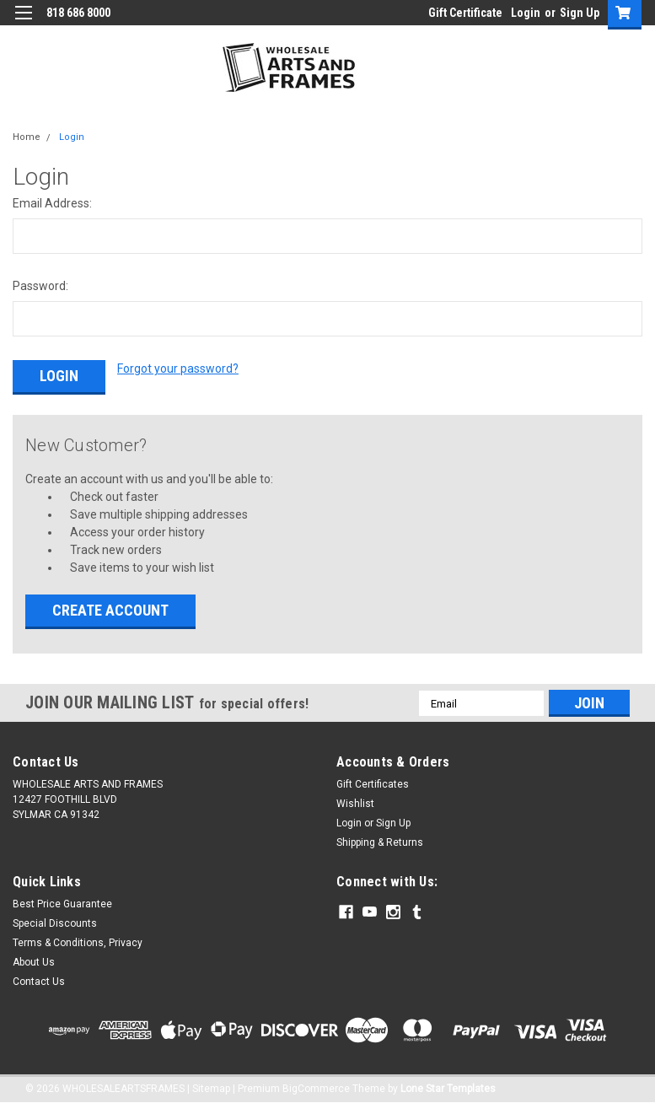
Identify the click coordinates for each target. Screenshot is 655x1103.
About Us (34, 960)
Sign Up (579, 12)
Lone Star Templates (448, 1086)
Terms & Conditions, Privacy (77, 940)
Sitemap (211, 1086)
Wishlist (355, 801)
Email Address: (52, 203)
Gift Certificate (465, 12)
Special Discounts (55, 921)
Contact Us (39, 979)
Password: (40, 286)
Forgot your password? (178, 368)
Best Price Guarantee (62, 901)
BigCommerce (316, 1086)
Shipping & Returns (379, 840)
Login (525, 12)
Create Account (110, 607)
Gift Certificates (372, 782)
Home (26, 137)
